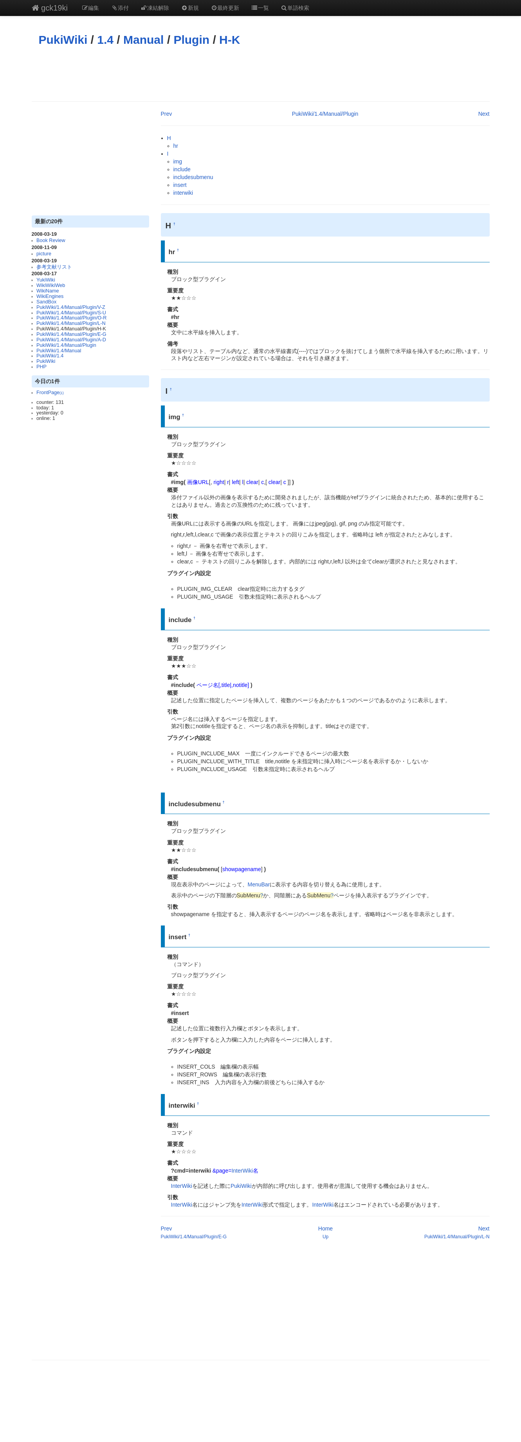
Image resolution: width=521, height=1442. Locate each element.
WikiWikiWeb (50, 285)
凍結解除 (155, 8)
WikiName (47, 291)
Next (484, 114)
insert (180, 185)
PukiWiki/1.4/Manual (58, 350)
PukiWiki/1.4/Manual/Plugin (66, 345)
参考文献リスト (54, 267)
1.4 (105, 39)
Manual (143, 39)
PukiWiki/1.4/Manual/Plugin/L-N (70, 323)
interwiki (183, 193)
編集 (90, 8)
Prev (166, 114)
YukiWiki (45, 280)
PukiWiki (63, 39)
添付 (120, 8)
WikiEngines (49, 296)
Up (325, 1236)
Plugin (191, 39)
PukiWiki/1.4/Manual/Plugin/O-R (71, 318)
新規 (190, 8)
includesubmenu (193, 177)
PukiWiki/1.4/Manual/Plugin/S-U (71, 313)
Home (325, 1228)
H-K (229, 39)
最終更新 (225, 8)
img (177, 161)
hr (175, 146)
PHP (41, 366)
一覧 (260, 8)
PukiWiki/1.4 (49, 356)
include (182, 169)
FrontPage (50, 392)
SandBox (46, 302)
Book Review (50, 240)
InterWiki (241, 1171)
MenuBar (259, 884)
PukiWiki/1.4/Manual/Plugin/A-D (71, 340)
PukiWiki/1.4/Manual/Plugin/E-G (71, 334)
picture (43, 253)
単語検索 (295, 8)
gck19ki (50, 8)
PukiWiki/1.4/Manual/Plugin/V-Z (70, 307)
